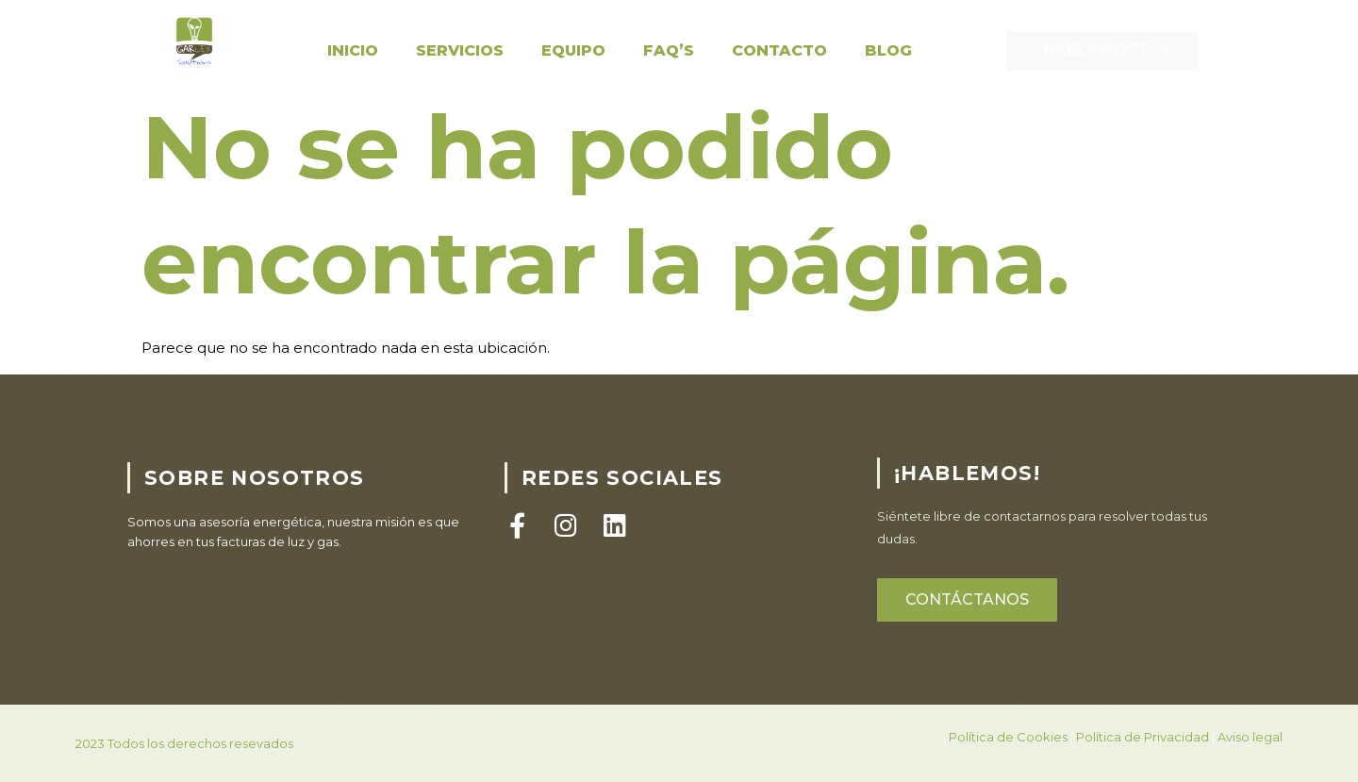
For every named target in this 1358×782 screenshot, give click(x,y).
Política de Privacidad (1142, 757)
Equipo (573, 50)
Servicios (460, 50)
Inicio (352, 50)
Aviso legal (1250, 757)
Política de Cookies (1008, 757)
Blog (888, 50)
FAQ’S (668, 50)
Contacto (779, 50)
